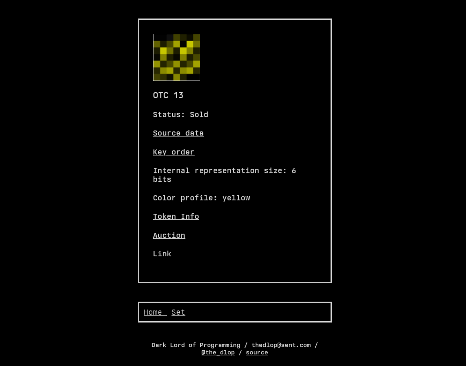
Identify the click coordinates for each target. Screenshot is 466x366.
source (257, 352)
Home (155, 312)
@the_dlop (218, 352)
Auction (169, 235)
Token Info (176, 216)
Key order (174, 152)
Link (162, 253)
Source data (178, 133)
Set (178, 312)
